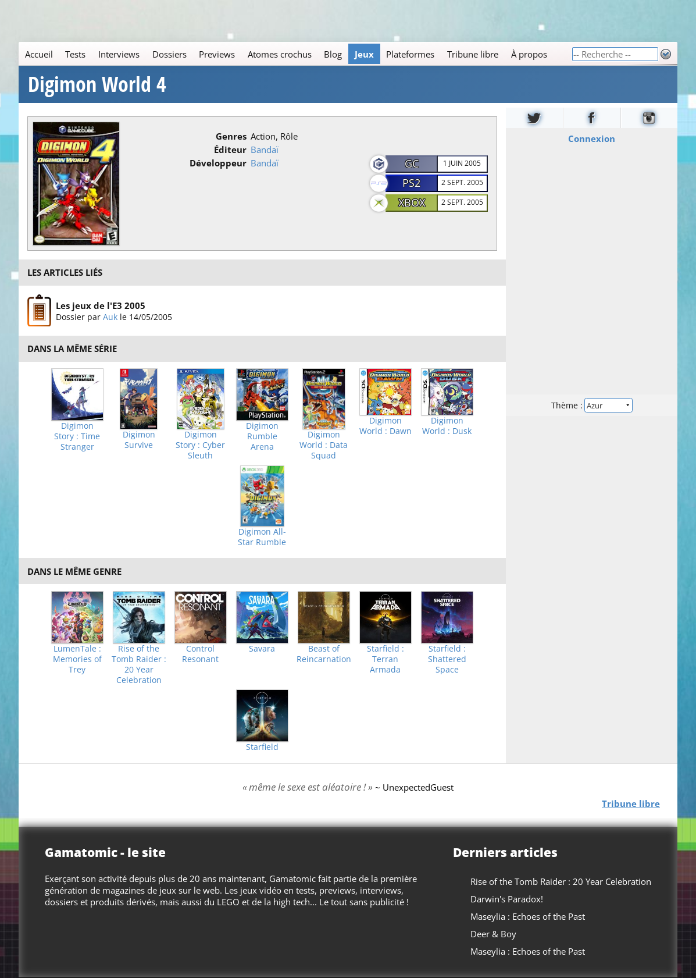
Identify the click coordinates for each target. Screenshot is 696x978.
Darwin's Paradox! (506, 899)
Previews (217, 54)
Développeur (218, 163)
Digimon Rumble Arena (262, 436)
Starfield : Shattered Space (447, 659)
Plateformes (410, 54)
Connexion (591, 138)
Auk (110, 316)
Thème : (591, 405)
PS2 (411, 183)
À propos (529, 54)
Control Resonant (200, 653)
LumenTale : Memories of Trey (77, 659)
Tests (75, 54)
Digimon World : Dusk (447, 425)
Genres (231, 136)
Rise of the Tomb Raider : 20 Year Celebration (139, 664)
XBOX (411, 202)
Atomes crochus (280, 54)
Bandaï (265, 149)
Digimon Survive (139, 439)
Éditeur (230, 149)
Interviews (119, 54)
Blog (333, 54)
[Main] (295, 54)
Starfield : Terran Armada (385, 659)
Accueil (39, 54)
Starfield (262, 747)
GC (412, 163)
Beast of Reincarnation (324, 653)
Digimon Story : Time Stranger (77, 436)
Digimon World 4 (97, 84)
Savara (262, 648)
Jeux (364, 54)
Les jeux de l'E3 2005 (100, 305)
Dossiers (169, 54)
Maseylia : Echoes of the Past (527, 916)
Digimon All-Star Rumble (262, 537)
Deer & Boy (493, 934)
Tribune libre (472, 54)
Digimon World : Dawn (385, 425)
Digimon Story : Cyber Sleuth (200, 445)
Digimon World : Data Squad (323, 445)
